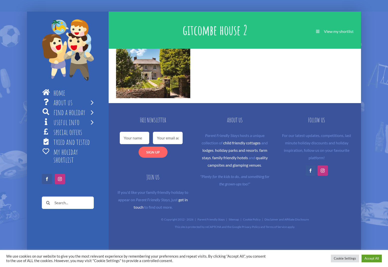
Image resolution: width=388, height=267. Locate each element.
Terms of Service (276, 227)
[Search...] (68, 203)
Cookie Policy (252, 219)
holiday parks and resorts (236, 150)
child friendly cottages (242, 142)
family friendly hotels (230, 157)
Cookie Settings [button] (345, 258)
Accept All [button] (371, 258)
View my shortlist (339, 31)
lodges (208, 150)
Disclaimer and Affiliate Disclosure (287, 219)
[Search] (48, 203)
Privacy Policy (251, 227)
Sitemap (234, 219)
